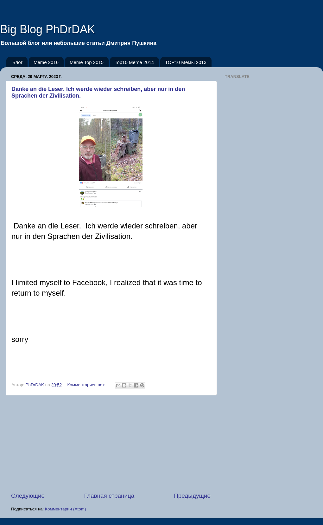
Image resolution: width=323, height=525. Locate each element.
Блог (17, 62)
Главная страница (109, 495)
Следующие (28, 495)
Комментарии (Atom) (65, 509)
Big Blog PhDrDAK (47, 29)
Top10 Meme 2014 (134, 62)
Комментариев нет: (87, 384)
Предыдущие (192, 495)
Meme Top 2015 (87, 62)
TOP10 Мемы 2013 (185, 62)
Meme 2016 (46, 62)
